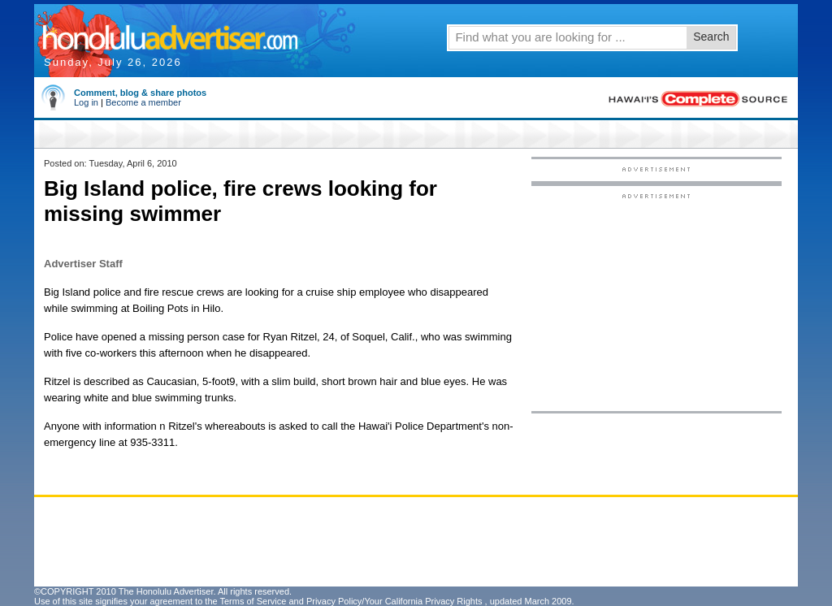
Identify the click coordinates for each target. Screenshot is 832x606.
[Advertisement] (656, 301)
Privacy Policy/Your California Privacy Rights (394, 601)
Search (711, 36)
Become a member (143, 102)
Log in (86, 102)
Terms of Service (252, 601)
